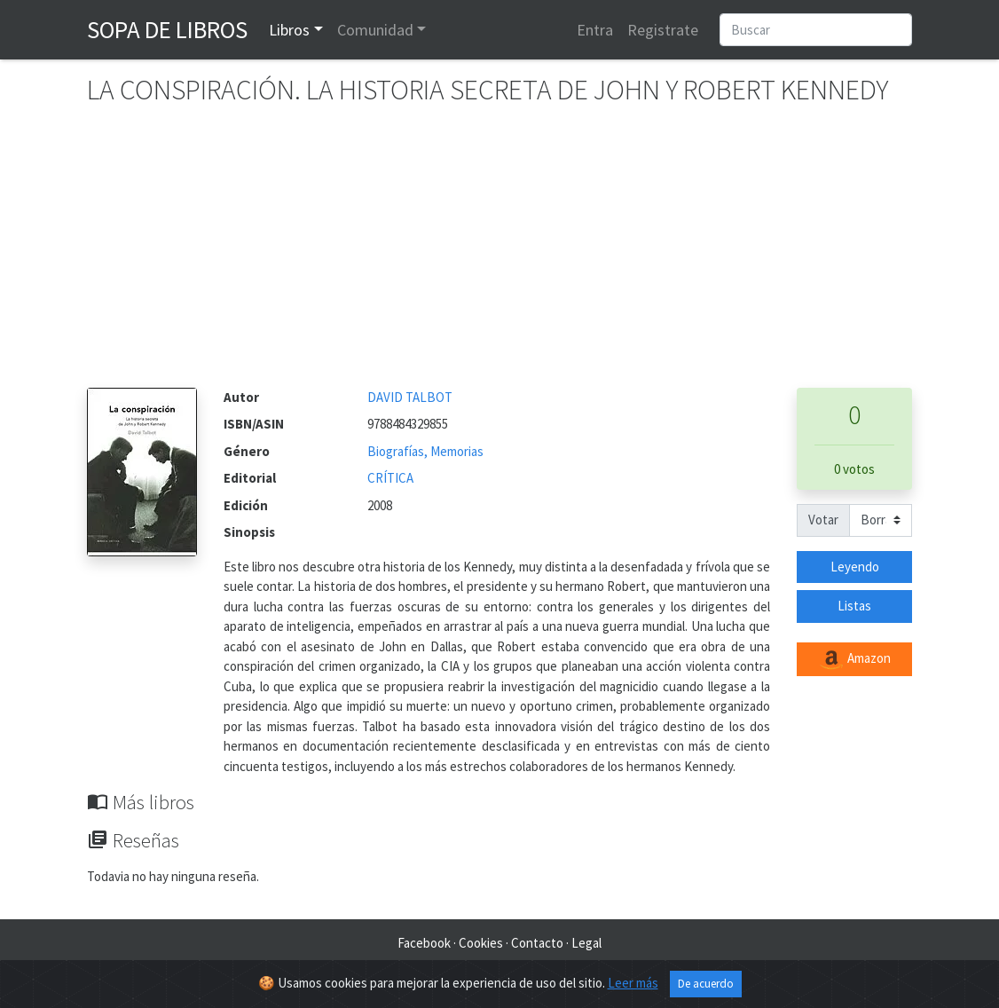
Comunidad (375, 30)
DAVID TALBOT (409, 397)
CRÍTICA (390, 477)
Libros (289, 30)
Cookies (481, 942)
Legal (586, 942)
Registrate (662, 30)
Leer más (633, 982)
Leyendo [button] (854, 566)
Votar (823, 519)
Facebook (424, 942)
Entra (595, 30)
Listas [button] (854, 605)
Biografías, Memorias (425, 451)
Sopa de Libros (167, 29)
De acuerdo (706, 983)
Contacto (537, 942)
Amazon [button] (854, 659)
